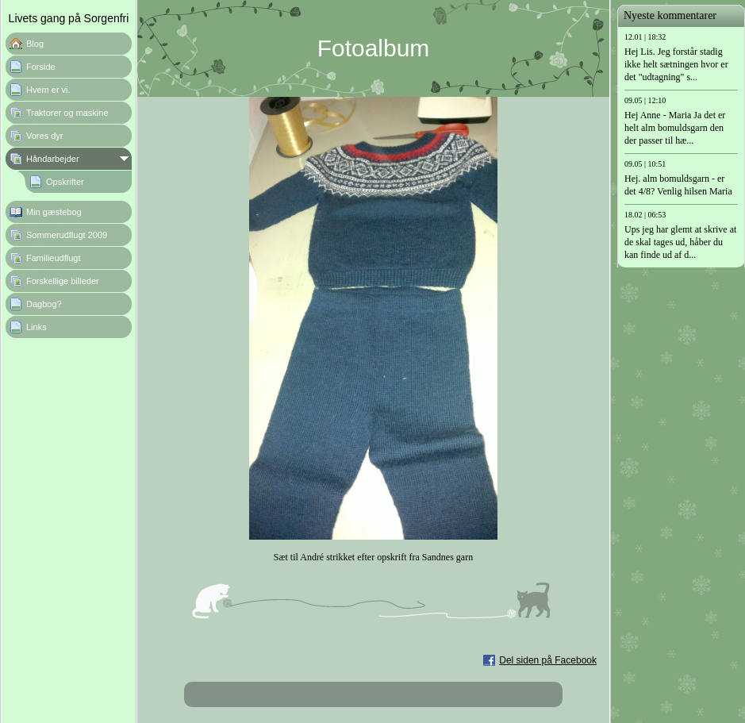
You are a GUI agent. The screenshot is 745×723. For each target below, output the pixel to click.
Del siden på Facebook (548, 660)
